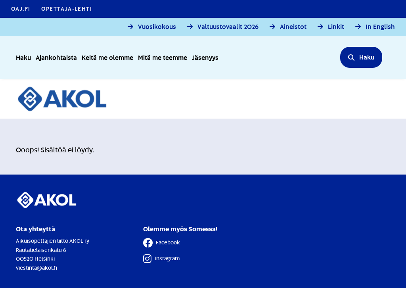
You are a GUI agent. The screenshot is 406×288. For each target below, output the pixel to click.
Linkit (336, 27)
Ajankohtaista (56, 57)
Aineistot (293, 27)
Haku (23, 57)
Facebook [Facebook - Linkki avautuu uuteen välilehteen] (161, 243)
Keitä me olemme (107, 57)
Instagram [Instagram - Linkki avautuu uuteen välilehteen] (161, 258)
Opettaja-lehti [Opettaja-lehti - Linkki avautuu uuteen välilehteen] (66, 8)
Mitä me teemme (162, 57)
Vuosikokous (157, 27)
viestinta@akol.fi (36, 267)
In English (380, 27)
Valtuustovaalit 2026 (228, 27)
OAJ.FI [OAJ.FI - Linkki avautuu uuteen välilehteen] (20, 8)
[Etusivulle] (66, 98)
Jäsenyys (205, 57)
